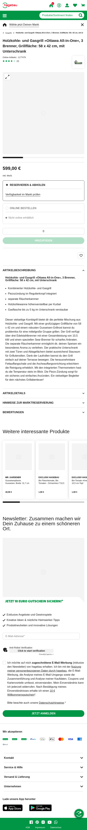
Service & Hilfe (13, 767)
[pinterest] (37, 822)
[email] (41, 636)
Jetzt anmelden (43, 713)
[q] (58, 15)
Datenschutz (55, 827)
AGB (28, 827)
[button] (5, 15)
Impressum (40, 827)
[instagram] (43, 822)
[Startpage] (10, 5)
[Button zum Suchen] (80, 15)
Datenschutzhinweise (51, 702)
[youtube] (49, 822)
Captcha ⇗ (46, 654)
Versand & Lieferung (17, 776)
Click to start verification (31, 650)
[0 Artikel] (43, 231)
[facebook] (31, 822)
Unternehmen (12, 786)
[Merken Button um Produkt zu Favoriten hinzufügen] (81, 255)
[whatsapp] (55, 822)
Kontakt (9, 757)
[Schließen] (82, 25)
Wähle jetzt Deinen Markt (24, 24)
